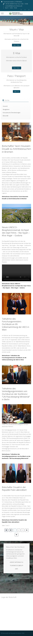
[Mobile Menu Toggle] (2, 13)
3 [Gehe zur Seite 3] (22, 530)
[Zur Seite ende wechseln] (16, 534)
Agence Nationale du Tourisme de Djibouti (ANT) (16, 565)
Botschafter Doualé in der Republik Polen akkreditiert (14, 488)
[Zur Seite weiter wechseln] (27, 530)
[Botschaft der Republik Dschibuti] (16, 13)
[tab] (11, 22)
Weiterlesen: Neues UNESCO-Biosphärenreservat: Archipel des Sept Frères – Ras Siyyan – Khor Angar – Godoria (16, 286)
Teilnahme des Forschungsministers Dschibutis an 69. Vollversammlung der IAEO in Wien (15, 324)
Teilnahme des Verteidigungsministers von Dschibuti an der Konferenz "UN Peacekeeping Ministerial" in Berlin (16, 394)
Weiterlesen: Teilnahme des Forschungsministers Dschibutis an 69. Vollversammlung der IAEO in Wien (14, 358)
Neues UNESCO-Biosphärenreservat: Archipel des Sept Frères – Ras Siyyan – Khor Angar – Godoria (16, 231)
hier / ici (16, 91)
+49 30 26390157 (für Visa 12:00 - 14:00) (16, 4)
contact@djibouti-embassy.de (13, 6)
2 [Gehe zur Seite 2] (18, 530)
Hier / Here (16, 45)
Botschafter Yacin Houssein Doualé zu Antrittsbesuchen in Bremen (16, 148)
